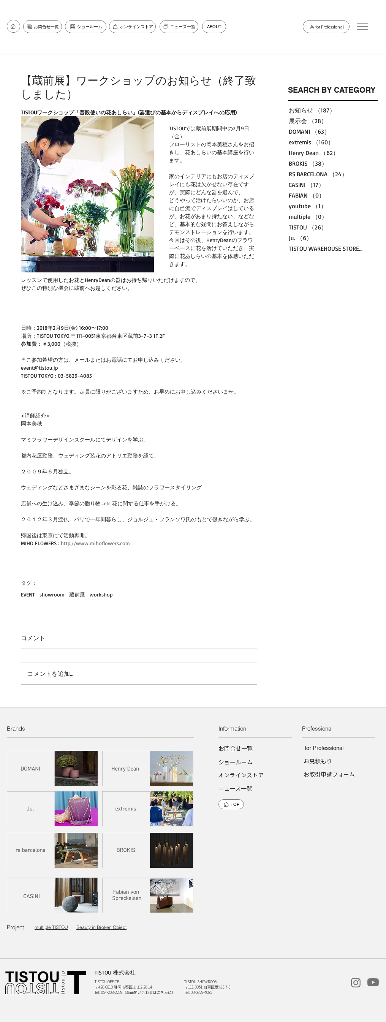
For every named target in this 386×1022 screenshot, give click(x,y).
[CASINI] (53, 894)
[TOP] (231, 804)
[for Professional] (326, 26)
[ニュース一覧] (179, 26)
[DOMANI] (53, 768)
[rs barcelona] (53, 850)
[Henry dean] (148, 768)
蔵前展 (77, 594)
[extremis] (148, 808)
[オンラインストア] (132, 26)
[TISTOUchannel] (373, 982)
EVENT (28, 594)
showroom (52, 594)
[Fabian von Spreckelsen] (148, 894)
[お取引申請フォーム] (329, 774)
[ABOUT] (214, 26)
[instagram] (355, 982)
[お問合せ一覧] (13, 26)
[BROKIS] (148, 850)
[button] (362, 26)
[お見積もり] (317, 761)
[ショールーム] (85, 26)
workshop (101, 594)
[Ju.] (53, 808)
